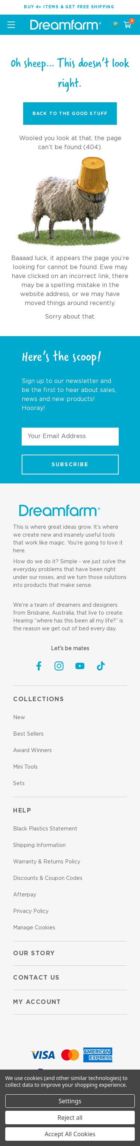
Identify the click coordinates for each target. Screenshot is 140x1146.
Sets (19, 783)
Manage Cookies (34, 928)
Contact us (36, 978)
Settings (70, 1101)
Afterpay (24, 895)
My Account (37, 1002)
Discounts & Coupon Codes (48, 878)
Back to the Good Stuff (70, 113)
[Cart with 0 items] (127, 25)
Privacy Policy (31, 911)
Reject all (70, 1117)
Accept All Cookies (70, 1134)
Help (22, 811)
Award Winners (32, 750)
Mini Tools (25, 767)
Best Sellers (28, 734)
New (19, 717)
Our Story (34, 953)
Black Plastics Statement (45, 829)
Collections (38, 699)
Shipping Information (39, 845)
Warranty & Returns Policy (46, 862)
